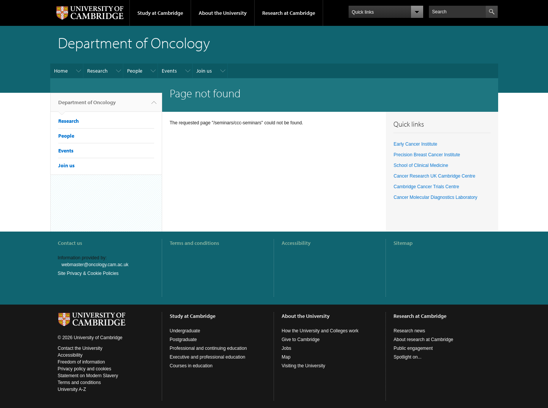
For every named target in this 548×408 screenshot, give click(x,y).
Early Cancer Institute (415, 144)
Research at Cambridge (288, 13)
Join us (204, 70)
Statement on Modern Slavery (88, 375)
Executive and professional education (207, 357)
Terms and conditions (194, 243)
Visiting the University (303, 365)
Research (97, 70)
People (134, 70)
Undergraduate (185, 330)
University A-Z (72, 389)
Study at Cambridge (160, 13)
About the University (223, 13)
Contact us (70, 243)
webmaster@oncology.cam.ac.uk (95, 264)
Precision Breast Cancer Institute (426, 154)
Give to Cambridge (301, 339)
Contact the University (80, 348)
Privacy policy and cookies (85, 368)
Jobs (286, 348)
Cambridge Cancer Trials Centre (426, 186)
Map (286, 357)
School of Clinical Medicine (420, 165)
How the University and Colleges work (320, 330)
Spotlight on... (407, 357)
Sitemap (403, 243)
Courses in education (191, 365)
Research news (409, 330)
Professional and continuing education (208, 348)
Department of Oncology (87, 105)
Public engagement (413, 348)
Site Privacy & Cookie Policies (88, 273)
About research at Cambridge (423, 339)
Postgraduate (183, 339)
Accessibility (296, 243)
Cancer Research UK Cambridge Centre (434, 176)
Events (169, 70)
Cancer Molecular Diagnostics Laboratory (435, 197)
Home (61, 70)
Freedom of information (81, 362)
